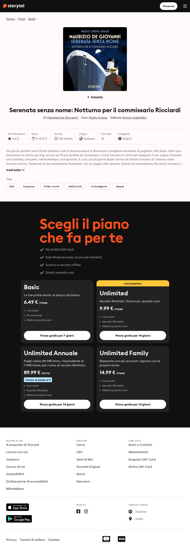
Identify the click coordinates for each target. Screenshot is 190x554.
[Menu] (185, 6)
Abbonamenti (138, 452)
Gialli (31, 19)
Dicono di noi (15, 467)
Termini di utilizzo (32, 540)
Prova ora (168, 6)
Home (10, 19)
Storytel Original (88, 467)
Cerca (80, 445)
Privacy (11, 540)
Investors (12, 459)
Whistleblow (15, 489)
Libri (79, 452)
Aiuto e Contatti (140, 445)
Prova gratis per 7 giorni (57, 335)
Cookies (54, 540)
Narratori (83, 481)
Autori (80, 474)
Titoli (21, 19)
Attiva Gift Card (140, 467)
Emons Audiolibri (135, 117)
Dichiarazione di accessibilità (27, 481)
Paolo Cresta (98, 117)
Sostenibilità (15, 474)
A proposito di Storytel (22, 445)
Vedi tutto (15, 170)
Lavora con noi (17, 452)
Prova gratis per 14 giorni (132, 335)
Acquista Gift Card (142, 459)
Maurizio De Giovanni (62, 117)
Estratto (95, 97)
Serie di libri (84, 459)
